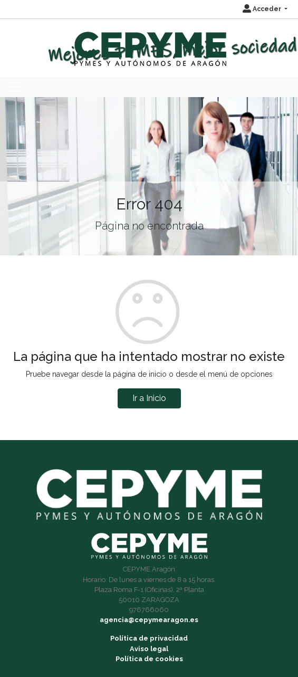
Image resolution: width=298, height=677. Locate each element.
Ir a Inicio (149, 398)
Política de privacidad (149, 638)
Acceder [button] (263, 9)
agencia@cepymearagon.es (149, 620)
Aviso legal (149, 649)
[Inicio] (149, 44)
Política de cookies (149, 659)
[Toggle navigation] (14, 87)
